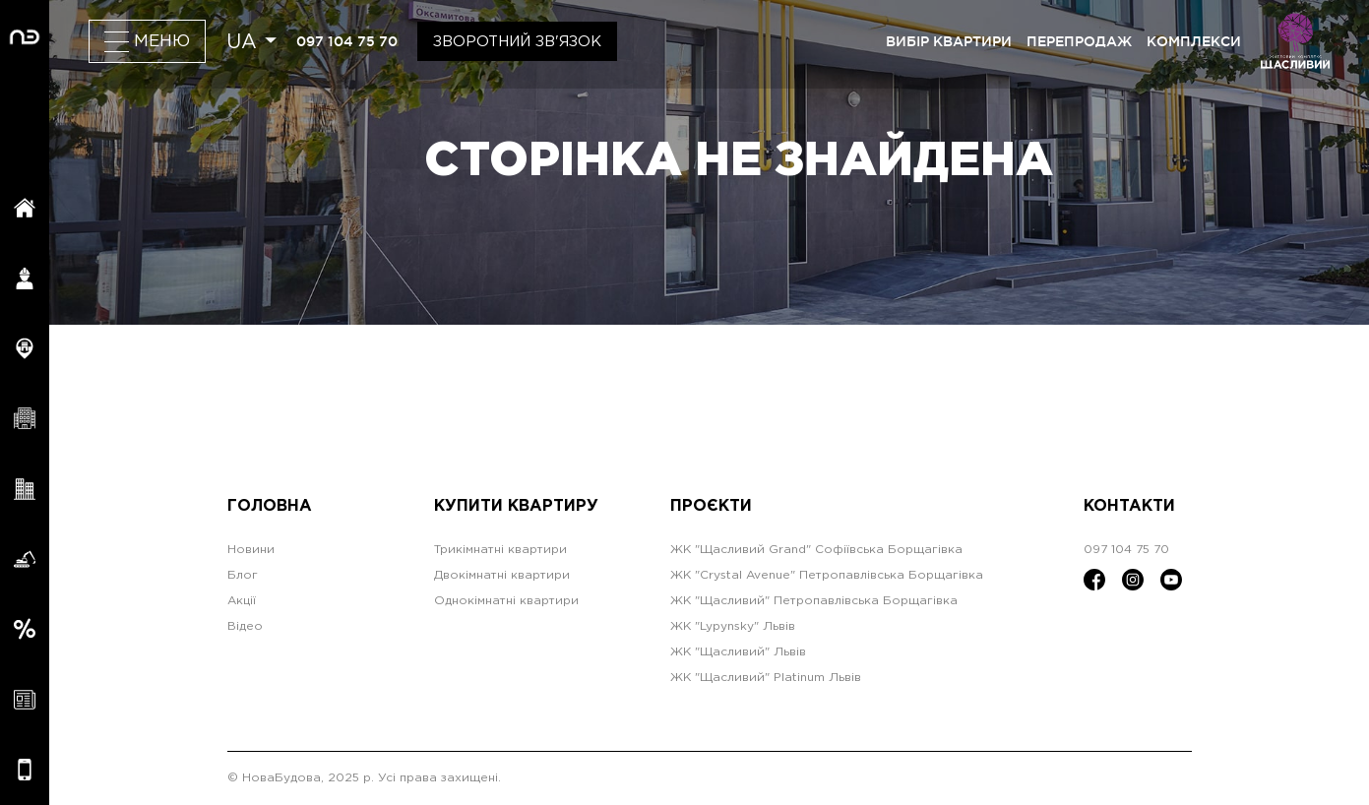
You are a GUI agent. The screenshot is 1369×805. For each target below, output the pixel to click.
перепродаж (1079, 41)
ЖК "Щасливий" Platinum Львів (765, 677)
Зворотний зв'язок (517, 41)
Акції (241, 600)
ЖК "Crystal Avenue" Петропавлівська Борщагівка (826, 575)
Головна (269, 506)
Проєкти (711, 506)
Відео (245, 626)
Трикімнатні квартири (500, 549)
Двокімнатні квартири (502, 575)
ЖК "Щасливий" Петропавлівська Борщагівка (814, 600)
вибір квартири (949, 41)
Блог (242, 575)
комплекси (1194, 41)
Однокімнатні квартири (506, 600)
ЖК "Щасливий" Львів (738, 652)
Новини (251, 549)
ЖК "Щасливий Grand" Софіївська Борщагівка (816, 549)
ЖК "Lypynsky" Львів (732, 626)
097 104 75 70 (347, 41)
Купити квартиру (516, 506)
